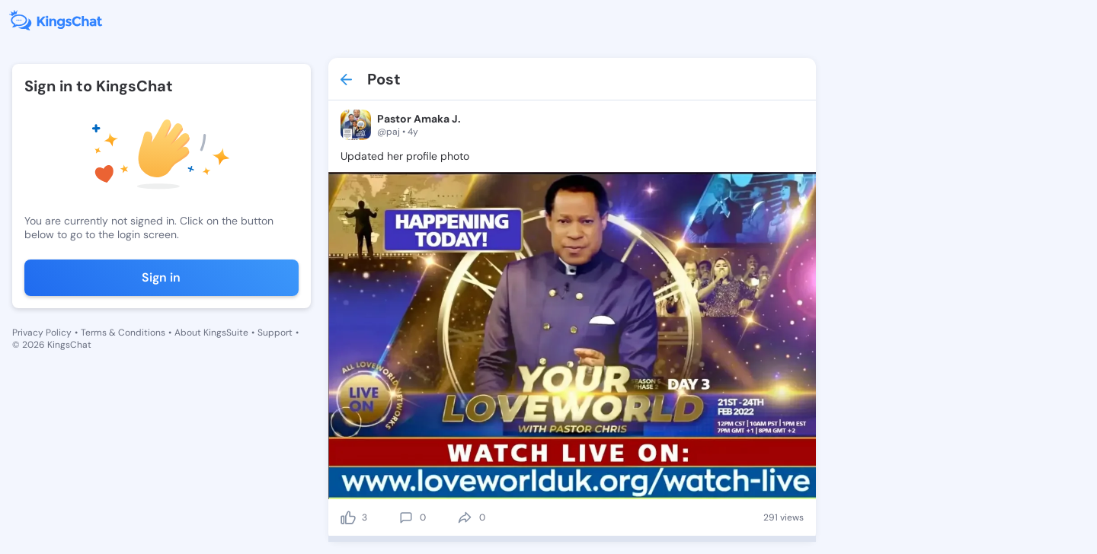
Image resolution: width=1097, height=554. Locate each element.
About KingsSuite (211, 332)
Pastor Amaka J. (419, 119)
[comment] (406, 517)
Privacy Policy (42, 332)
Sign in (161, 277)
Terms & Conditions (123, 332)
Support (275, 332)
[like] (348, 517)
